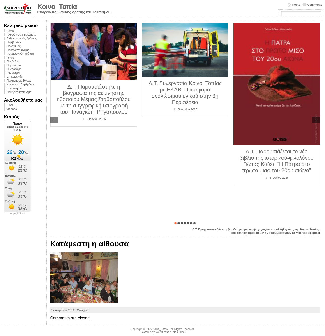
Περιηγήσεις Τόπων (19, 80)
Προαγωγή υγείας (18, 50)
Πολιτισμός (14, 46)
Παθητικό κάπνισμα (19, 92)
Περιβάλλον (14, 42)
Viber (10, 105)
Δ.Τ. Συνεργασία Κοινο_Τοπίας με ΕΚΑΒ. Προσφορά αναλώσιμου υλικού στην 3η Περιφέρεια (184, 92)
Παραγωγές (14, 65)
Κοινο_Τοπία (57, 7)
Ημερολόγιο (14, 69)
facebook (12, 109)
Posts (296, 4)
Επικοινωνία (14, 76)
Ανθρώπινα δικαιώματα (21, 34)
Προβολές (13, 61)
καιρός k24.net (17, 213)
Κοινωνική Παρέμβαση (21, 84)
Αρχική (11, 30)
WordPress (162, 332)
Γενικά (11, 57)
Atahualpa (178, 332)
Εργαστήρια (14, 88)
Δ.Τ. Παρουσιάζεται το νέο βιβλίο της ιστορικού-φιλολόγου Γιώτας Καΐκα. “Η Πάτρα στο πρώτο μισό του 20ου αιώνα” (276, 160)
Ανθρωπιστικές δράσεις (22, 38)
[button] (175, 223)
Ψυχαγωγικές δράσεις (20, 53)
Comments (314, 4)
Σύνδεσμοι (13, 73)
